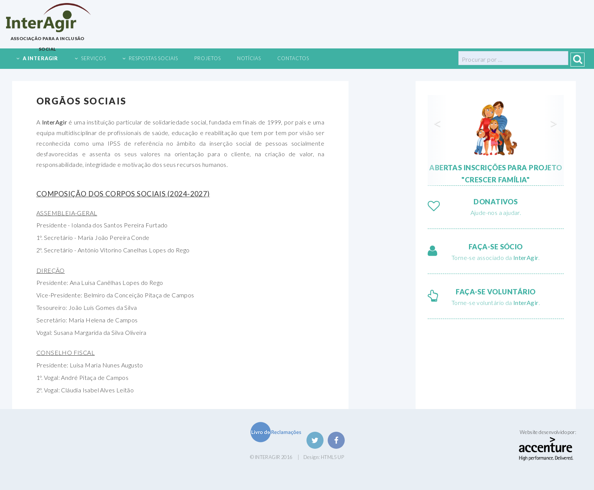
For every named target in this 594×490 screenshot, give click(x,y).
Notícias (249, 58)
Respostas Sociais (153, 58)
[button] (438, 140)
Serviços (93, 58)
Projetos (207, 58)
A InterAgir (40, 58)
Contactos (293, 58)
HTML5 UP (332, 457)
